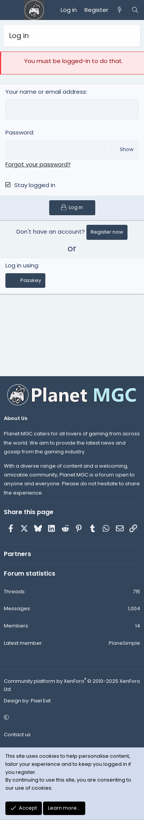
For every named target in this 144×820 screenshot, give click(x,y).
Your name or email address (45, 92)
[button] (71, 717)
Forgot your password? (38, 164)
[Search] (134, 10)
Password (19, 132)
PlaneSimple (124, 643)
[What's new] (119, 10)
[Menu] (10, 10)
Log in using (21, 265)
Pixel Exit (41, 700)
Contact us (17, 734)
